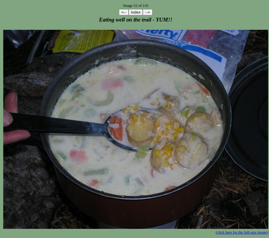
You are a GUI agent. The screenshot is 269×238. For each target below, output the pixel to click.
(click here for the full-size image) (242, 232)
